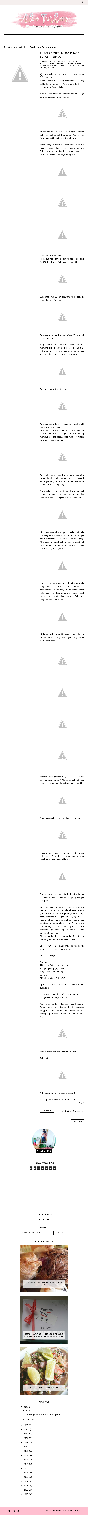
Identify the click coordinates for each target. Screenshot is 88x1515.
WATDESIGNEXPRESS (77, 1510)
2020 (26, 1446)
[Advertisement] (44, 1191)
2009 (26, 1494)
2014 (26, 1472)
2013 (26, 1477)
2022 (26, 1438)
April (28, 1410)
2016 (26, 1464)
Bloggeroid (81, 1103)
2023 (26, 1433)
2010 (26, 1489)
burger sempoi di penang (53, 61)
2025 (26, 1425)
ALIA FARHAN (56, 1510)
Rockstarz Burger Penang (52, 63)
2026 (26, 1407)
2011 (26, 1485)
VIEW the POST (47, 1110)
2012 (26, 1481)
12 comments (78, 1111)
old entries (78, 1121)
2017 (26, 1459)
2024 (26, 1429)
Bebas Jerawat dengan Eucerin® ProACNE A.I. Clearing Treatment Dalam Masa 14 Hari (44, 1335)
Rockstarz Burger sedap (65, 66)
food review (71, 61)
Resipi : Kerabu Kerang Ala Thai (44, 1388)
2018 (26, 1455)
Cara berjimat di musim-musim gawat (43, 1414)
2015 (26, 1468)
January (30, 1419)
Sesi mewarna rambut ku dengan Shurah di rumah (44, 1284)
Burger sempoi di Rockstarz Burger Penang (59, 54)
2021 (26, 1442)
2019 (26, 1451)
